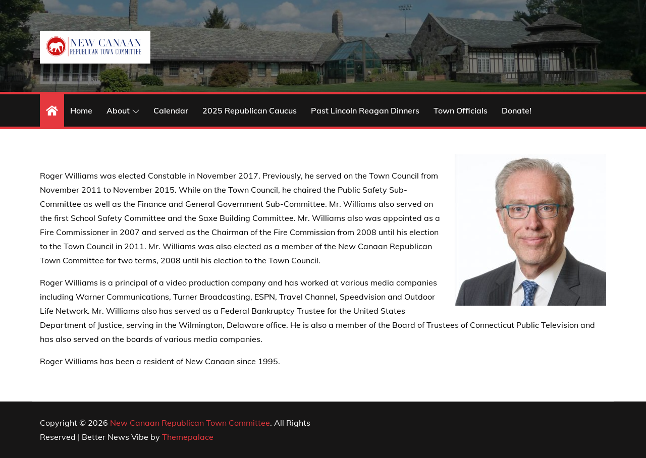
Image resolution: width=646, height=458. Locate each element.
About (122, 110)
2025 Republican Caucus (249, 110)
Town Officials (461, 110)
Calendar (170, 110)
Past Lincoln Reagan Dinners (365, 110)
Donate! (516, 110)
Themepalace (187, 437)
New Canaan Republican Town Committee (190, 423)
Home (81, 110)
